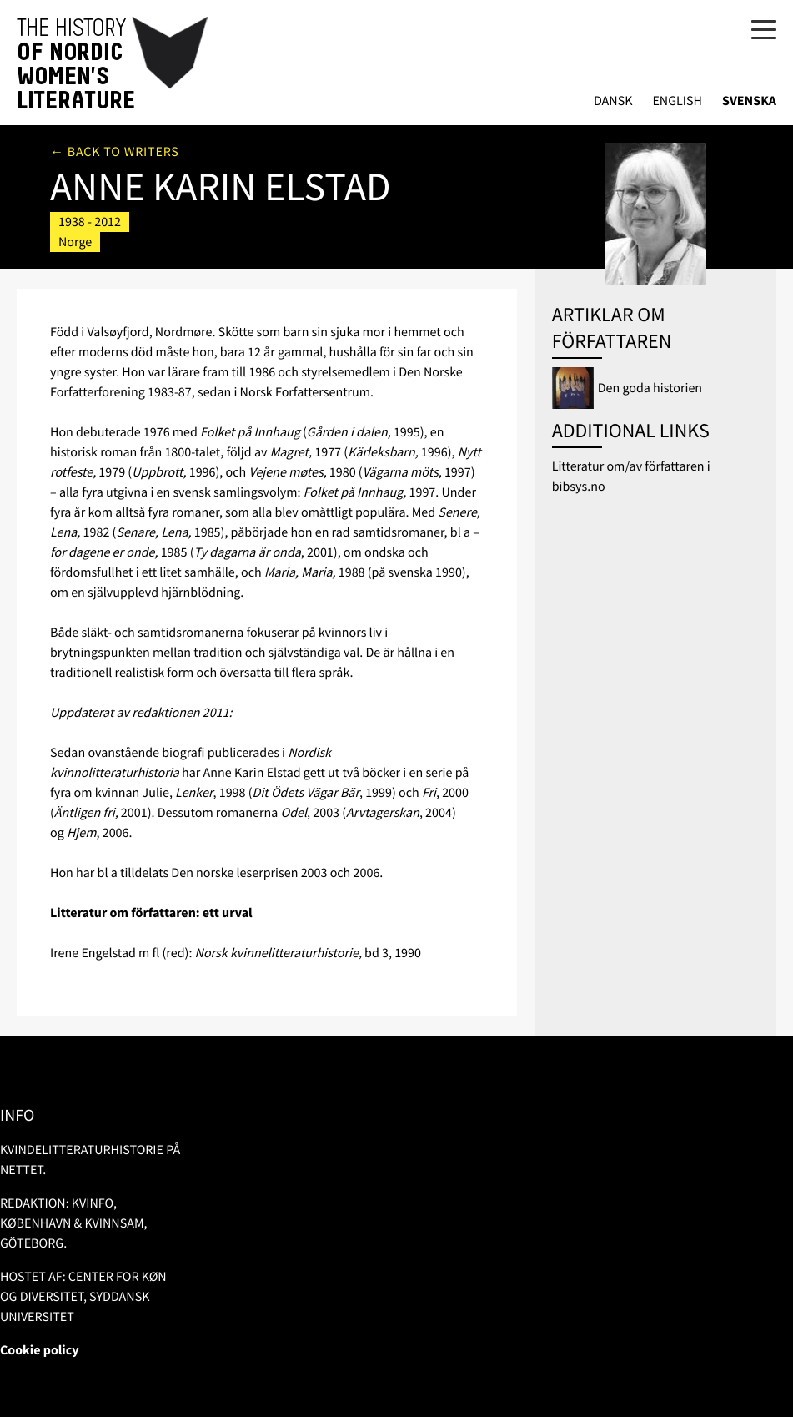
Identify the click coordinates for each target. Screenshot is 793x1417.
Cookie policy (39, 1350)
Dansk (613, 101)
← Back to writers (114, 152)
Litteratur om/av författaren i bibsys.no (631, 476)
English (677, 101)
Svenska (749, 101)
